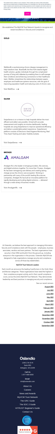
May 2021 (50, 278)
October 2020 (49, 303)
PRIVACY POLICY (38, 426)
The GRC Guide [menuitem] (27, 381)
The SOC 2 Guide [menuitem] (28, 385)
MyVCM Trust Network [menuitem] (27, 377)
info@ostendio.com (27, 362)
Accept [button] (27, 13)
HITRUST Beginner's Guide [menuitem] (27, 388)
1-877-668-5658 (27, 355)
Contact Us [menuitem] (28, 392)
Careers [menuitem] (27, 370)
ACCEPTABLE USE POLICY (27, 429)
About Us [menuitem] (27, 367)
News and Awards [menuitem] (27, 374)
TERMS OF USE (46, 426)
